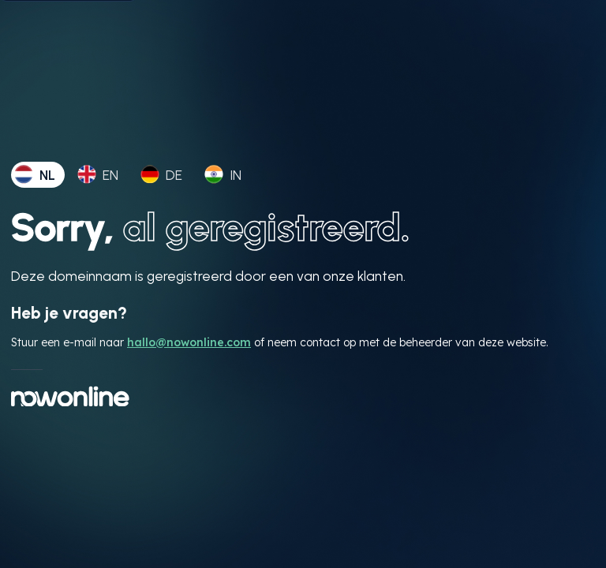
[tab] (38, 175)
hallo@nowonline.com (189, 342)
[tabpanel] (303, 305)
